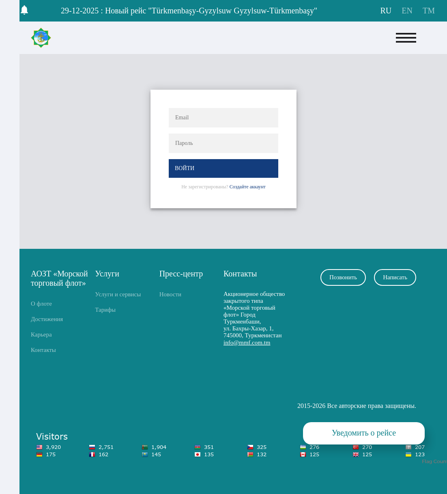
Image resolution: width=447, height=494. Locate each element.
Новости (170, 294)
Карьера (41, 334)
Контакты (43, 350)
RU (387, 10)
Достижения (47, 319)
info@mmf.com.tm (247, 342)
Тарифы (105, 309)
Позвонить (343, 277)
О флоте (41, 303)
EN (408, 10)
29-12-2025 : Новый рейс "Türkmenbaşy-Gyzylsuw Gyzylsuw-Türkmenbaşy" (189, 10)
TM (429, 10)
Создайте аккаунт (248, 187)
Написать (395, 277)
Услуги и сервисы (118, 294)
